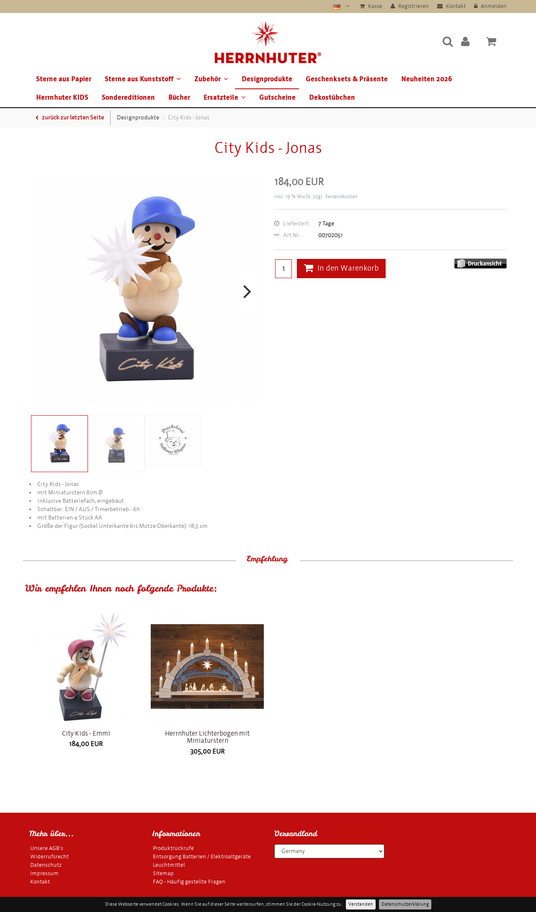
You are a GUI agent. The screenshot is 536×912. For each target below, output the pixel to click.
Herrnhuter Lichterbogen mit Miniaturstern (207, 737)
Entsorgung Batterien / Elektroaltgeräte (202, 856)
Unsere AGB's (46, 848)
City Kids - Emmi (86, 733)
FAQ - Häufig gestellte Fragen (189, 881)
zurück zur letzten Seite (70, 117)
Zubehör (211, 79)
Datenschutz (46, 865)
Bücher (179, 97)
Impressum (44, 873)
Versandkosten (341, 196)
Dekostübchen (332, 97)
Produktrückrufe (173, 848)
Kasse (371, 6)
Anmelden (490, 6)
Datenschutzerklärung (405, 904)
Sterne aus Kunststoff (143, 79)
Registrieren (410, 6)
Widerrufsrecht (49, 856)
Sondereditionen (128, 97)
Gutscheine (277, 97)
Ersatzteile (225, 97)
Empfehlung (267, 558)
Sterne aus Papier (63, 79)
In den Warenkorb (341, 268)
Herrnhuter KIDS (62, 97)
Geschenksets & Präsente (347, 79)
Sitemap (163, 873)
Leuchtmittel (169, 865)
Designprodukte (267, 79)
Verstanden (360, 904)
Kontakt (451, 6)
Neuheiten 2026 (426, 79)
